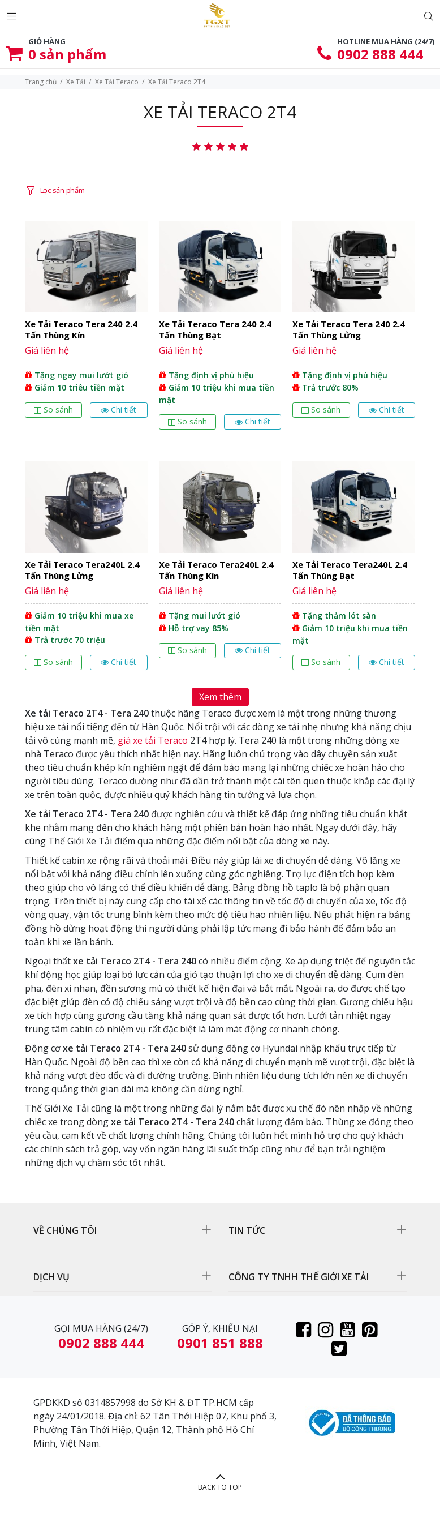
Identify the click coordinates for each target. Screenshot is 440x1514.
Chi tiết (118, 409)
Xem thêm (220, 696)
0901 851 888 (220, 1342)
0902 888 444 (380, 54)
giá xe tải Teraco (153, 740)
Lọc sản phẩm (62, 190)
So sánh (53, 409)
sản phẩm (67, 54)
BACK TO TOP (220, 1487)
